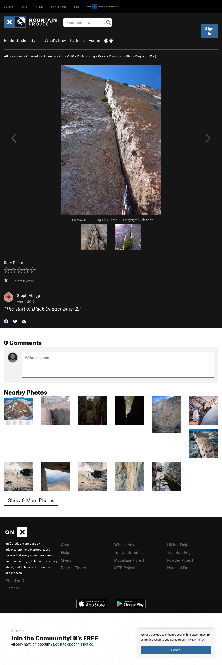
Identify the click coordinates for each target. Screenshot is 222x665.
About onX (14, 580)
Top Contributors (129, 552)
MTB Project (124, 567)
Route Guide (15, 40)
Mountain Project (129, 560)
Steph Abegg (28, 295)
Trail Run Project (181, 552)
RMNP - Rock (74, 56)
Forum (94, 40)
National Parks (179, 567)
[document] (176, 643)
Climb (9, 6)
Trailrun (58, 6)
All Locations (13, 56)
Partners (77, 40)
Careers (12, 588)
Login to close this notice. (73, 644)
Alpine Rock (52, 56)
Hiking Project (179, 544)
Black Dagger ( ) (141, 56)
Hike (39, 6)
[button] (6, 321)
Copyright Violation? (138, 220)
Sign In (209, 31)
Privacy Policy (195, 639)
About (66, 544)
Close (176, 650)
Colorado (33, 56)
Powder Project (180, 560)
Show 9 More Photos (31, 500)
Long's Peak (96, 56)
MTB (25, 6)
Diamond (115, 56)
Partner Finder (73, 567)
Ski (76, 6)
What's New (55, 40)
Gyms (35, 40)
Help (65, 552)
